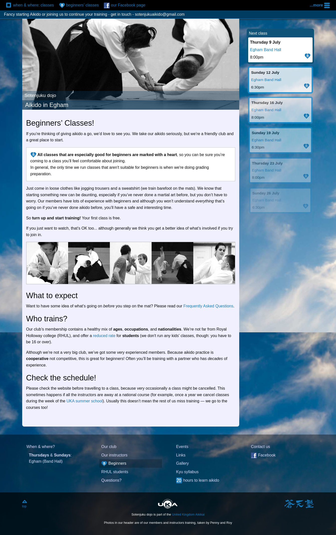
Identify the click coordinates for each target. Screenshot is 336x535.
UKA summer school (84, 401)
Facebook (263, 455)
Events (182, 447)
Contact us (260, 447)
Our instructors (114, 455)
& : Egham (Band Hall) (50, 458)
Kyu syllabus (187, 472)
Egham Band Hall (265, 50)
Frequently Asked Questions (208, 306)
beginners (79, 5)
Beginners (113, 464)
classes (30, 5)
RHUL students (114, 472)
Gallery (182, 463)
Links (180, 455)
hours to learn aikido (197, 480)
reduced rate (104, 336)
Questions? (111, 480)
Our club (108, 447)
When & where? (40, 447)
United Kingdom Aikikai (188, 514)
